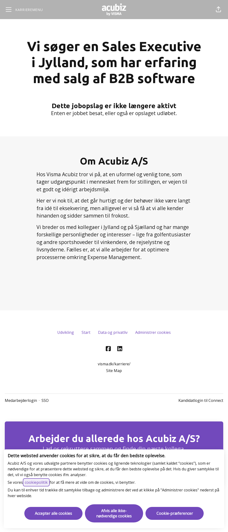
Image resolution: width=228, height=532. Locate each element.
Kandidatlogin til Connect (200, 400)
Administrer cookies (153, 332)
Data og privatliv (113, 332)
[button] (218, 9)
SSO (45, 400)
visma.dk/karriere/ (114, 364)
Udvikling (65, 332)
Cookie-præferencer (174, 513)
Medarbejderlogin (21, 400)
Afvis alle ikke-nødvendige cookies (114, 513)
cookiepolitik (36, 482)
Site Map (114, 370)
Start (86, 332)
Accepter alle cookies (53, 513)
